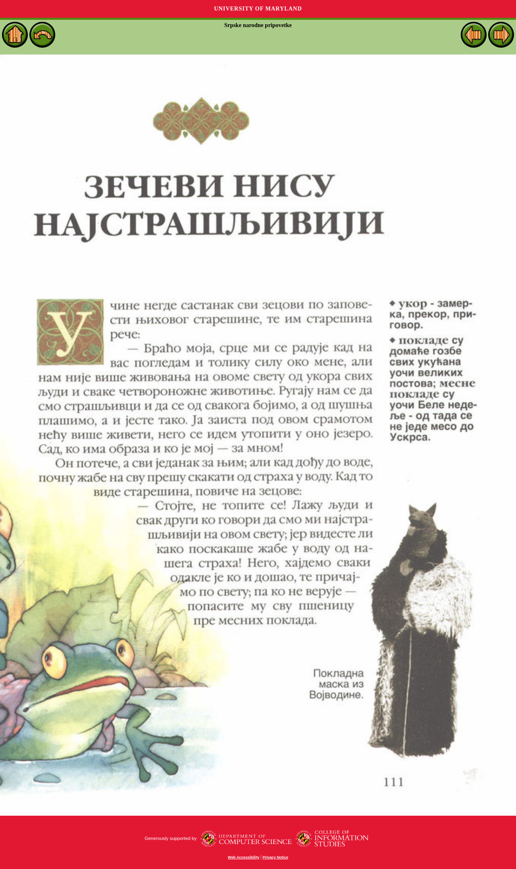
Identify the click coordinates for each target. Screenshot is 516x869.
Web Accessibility (243, 857)
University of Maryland (258, 9)
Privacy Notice (275, 857)
